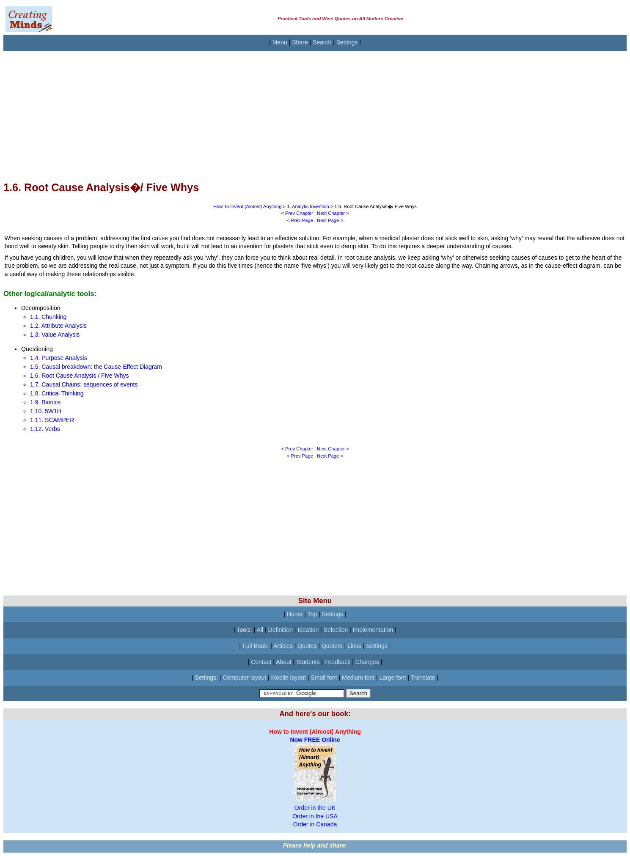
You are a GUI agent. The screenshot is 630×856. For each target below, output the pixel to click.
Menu (279, 42)
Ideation (308, 629)
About (284, 661)
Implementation (373, 629)
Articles (283, 645)
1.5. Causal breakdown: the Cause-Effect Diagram (96, 366)
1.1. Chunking (48, 316)
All (260, 629)
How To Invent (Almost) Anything (247, 206)
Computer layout (244, 677)
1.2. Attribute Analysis (58, 325)
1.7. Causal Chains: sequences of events (84, 384)
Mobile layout (288, 677)
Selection (336, 629)
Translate (423, 677)
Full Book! (255, 645)
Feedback (337, 661)
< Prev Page (300, 220)
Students (307, 661)
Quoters (332, 645)
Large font (393, 677)
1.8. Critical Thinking (57, 393)
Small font (324, 677)
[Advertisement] (257, 110)
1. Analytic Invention (308, 206)
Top (312, 614)
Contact (261, 661)
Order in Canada (315, 824)
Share (300, 42)
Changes (367, 661)
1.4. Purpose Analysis (58, 357)
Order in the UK (315, 807)
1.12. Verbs (45, 428)
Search (322, 42)
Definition (280, 629)
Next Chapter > (333, 213)
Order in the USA (315, 816)
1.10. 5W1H (45, 411)
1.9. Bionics (45, 402)
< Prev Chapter (297, 213)
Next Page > (330, 220)
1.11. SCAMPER (52, 420)
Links (354, 645)
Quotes (306, 645)
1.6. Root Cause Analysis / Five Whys (79, 375)
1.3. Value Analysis (55, 334)
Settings (347, 42)
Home (295, 614)
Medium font (358, 677)
